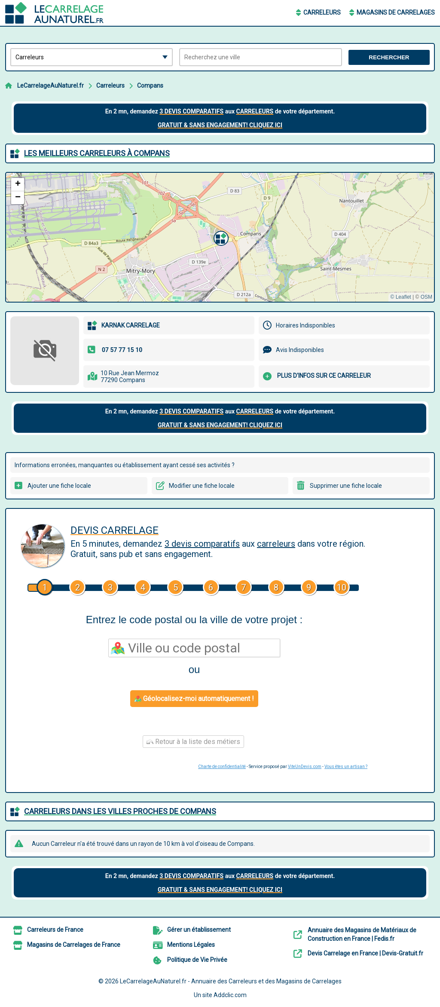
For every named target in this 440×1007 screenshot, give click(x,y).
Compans (150, 85)
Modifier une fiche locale (202, 485)
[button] (220, 237)
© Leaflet (400, 297)
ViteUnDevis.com (304, 766)
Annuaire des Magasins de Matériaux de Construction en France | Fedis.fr (362, 934)
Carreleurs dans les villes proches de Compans (120, 811)
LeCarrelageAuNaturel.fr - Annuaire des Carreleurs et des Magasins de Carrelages (231, 981)
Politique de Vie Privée (197, 959)
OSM (426, 297)
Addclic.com (230, 995)
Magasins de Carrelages (396, 12)
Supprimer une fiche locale (346, 485)
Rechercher (389, 57)
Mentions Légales (191, 944)
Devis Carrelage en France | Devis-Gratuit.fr (365, 953)
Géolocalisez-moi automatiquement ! (194, 699)
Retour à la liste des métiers (193, 742)
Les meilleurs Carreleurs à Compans (97, 153)
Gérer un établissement (199, 929)
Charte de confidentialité (222, 766)
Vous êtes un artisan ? (345, 766)
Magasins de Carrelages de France (73, 944)
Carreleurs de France (55, 929)
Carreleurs (322, 12)
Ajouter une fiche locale (59, 485)
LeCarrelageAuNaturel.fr (50, 85)
